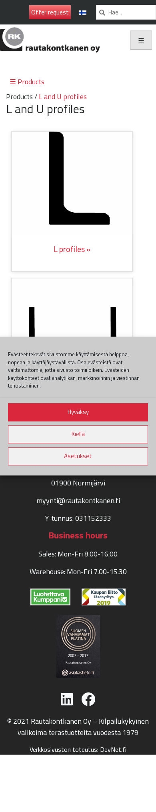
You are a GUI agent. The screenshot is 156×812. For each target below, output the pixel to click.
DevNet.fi (113, 749)
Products (19, 96)
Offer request (50, 12)
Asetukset (78, 456)
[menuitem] (82, 12)
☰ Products (27, 81)
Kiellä (78, 433)
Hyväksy (78, 411)
